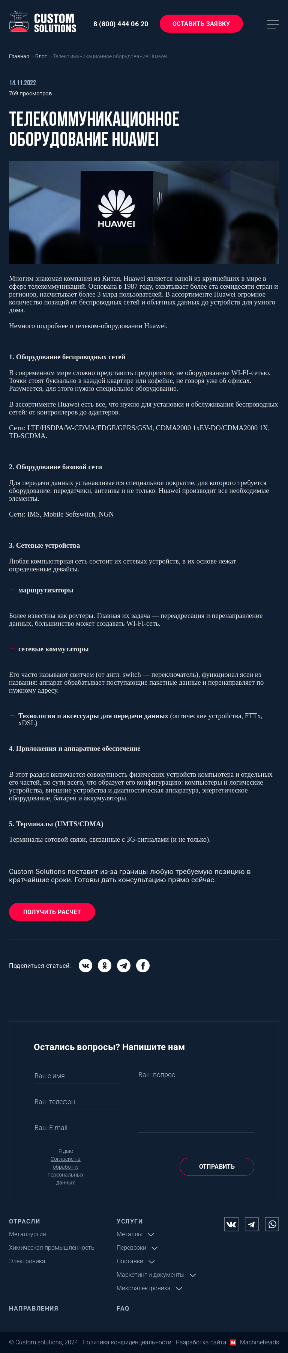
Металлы (129, 1234)
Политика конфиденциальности (126, 1342)
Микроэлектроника (144, 1288)
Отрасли (24, 1221)
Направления (34, 1308)
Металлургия (27, 1234)
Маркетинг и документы (150, 1274)
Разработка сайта (201, 1342)
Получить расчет (52, 912)
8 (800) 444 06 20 (120, 24)
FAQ (123, 1308)
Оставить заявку (201, 23)
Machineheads (259, 1342)
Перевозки (131, 1247)
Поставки (130, 1261)
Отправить (217, 1166)
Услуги (130, 1221)
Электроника (27, 1261)
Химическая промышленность (51, 1247)
